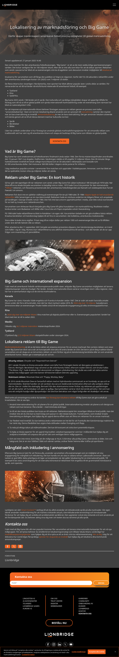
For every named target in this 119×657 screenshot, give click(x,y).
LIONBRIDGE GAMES (31, 606)
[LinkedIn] (59, 644)
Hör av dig (97, 534)
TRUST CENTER (56, 601)
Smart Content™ (28, 510)
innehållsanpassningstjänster (18, 534)
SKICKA (101, 583)
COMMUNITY (84, 601)
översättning (86, 112)
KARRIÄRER (83, 598)
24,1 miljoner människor (26, 326)
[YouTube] (71, 644)
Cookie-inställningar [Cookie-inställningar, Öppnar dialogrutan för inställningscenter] (79, 652)
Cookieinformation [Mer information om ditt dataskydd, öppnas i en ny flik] (28, 655)
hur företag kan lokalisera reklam (60, 397)
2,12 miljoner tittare (26, 335)
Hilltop (9, 188)
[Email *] (51, 583)
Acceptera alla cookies (96, 652)
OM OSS (54, 598)
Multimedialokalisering (15, 347)
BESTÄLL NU (59, 623)
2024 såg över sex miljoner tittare (21, 314)
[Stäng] (115, 651)
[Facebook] (48, 644)
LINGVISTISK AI (29, 598)
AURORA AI (27, 608)
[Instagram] (53, 644)
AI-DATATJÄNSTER (30, 601)
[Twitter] (65, 644)
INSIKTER (54, 603)
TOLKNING (27, 603)
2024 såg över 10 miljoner (85, 303)
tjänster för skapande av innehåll (53, 537)
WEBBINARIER (56, 606)
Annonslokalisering (46, 114)
